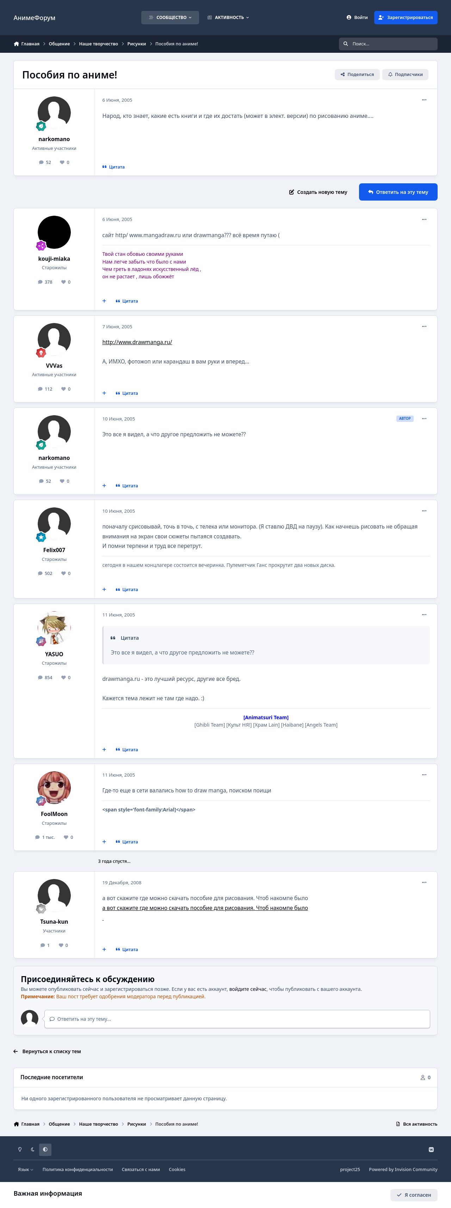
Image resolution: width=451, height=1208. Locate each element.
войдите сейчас (248, 989)
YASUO (54, 654)
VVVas (54, 365)
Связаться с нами (141, 1169)
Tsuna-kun (54, 921)
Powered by (403, 1169)
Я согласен (414, 1194)
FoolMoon (54, 814)
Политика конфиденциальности (78, 1169)
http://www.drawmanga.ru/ (137, 342)
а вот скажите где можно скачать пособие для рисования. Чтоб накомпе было (205, 908)
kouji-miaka (54, 259)
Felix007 (54, 550)
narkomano (54, 139)
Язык (26, 1169)
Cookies (177, 1169)
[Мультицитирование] (104, 301)
